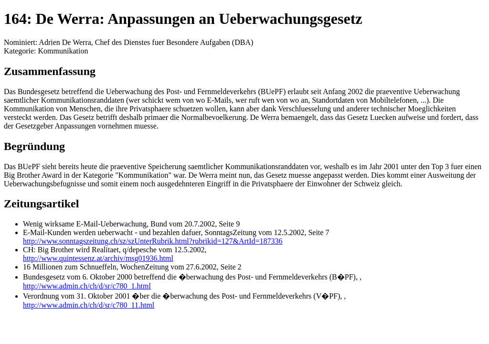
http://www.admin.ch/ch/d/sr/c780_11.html (88, 305)
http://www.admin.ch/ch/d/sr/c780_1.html (87, 286)
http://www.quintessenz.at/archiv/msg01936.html (98, 258)
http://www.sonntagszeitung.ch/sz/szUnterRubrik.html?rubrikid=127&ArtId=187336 (153, 241)
